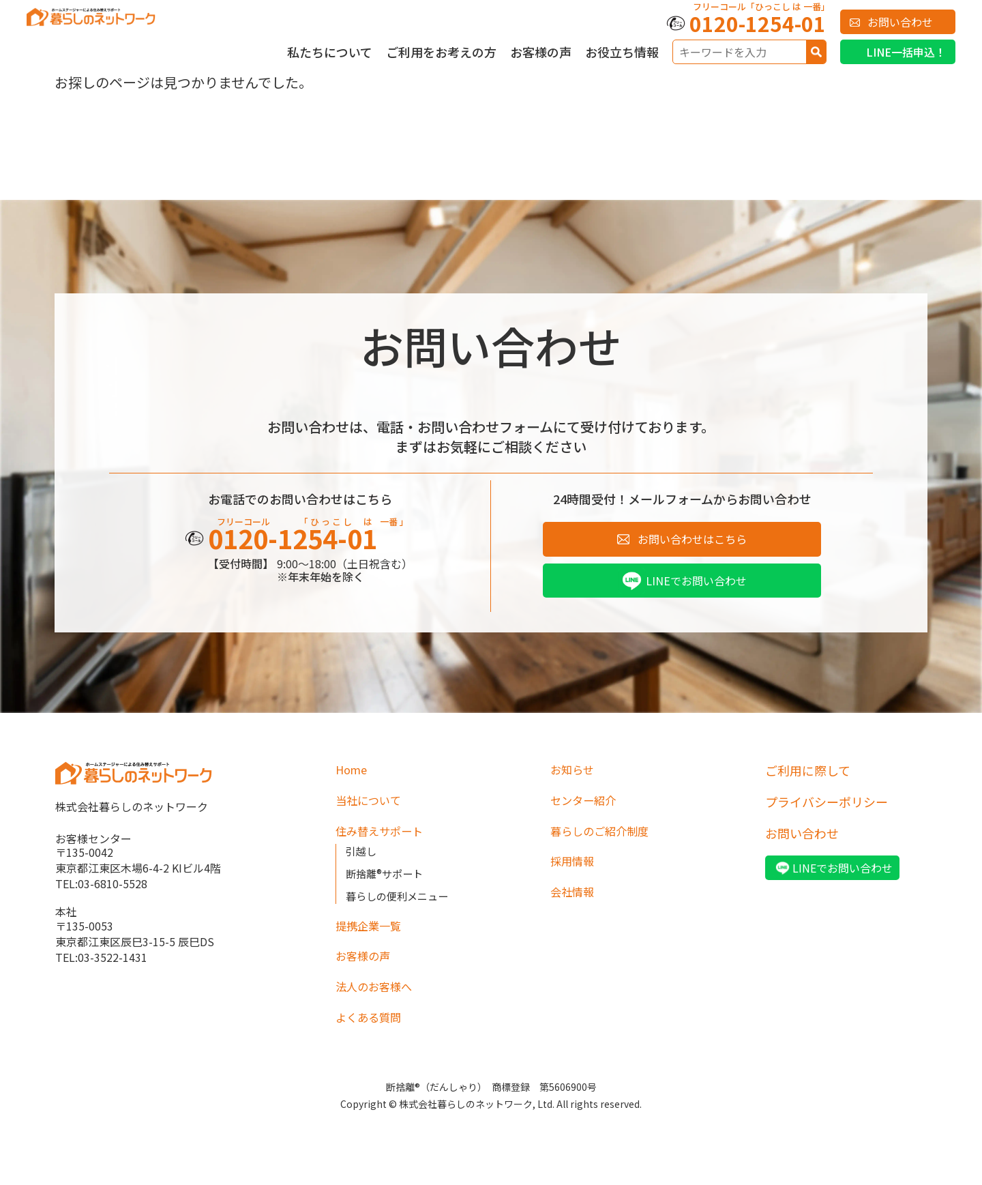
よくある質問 (372, 1029)
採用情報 (574, 869)
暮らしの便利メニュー (400, 904)
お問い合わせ (900, 22)
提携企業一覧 (372, 934)
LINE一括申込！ (906, 52)
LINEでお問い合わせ (696, 584)
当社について (372, 806)
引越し (362, 859)
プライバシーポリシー (826, 806)
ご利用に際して (807, 775)
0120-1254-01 (757, 23)
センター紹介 (587, 806)
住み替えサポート (384, 838)
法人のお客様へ (378, 997)
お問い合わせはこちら (692, 540)
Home (353, 775)
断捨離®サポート (387, 882)
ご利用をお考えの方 (441, 52)
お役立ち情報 (622, 52)
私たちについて (329, 52)
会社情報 (574, 900)
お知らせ (574, 775)
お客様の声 (540, 52)
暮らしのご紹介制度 (605, 838)
